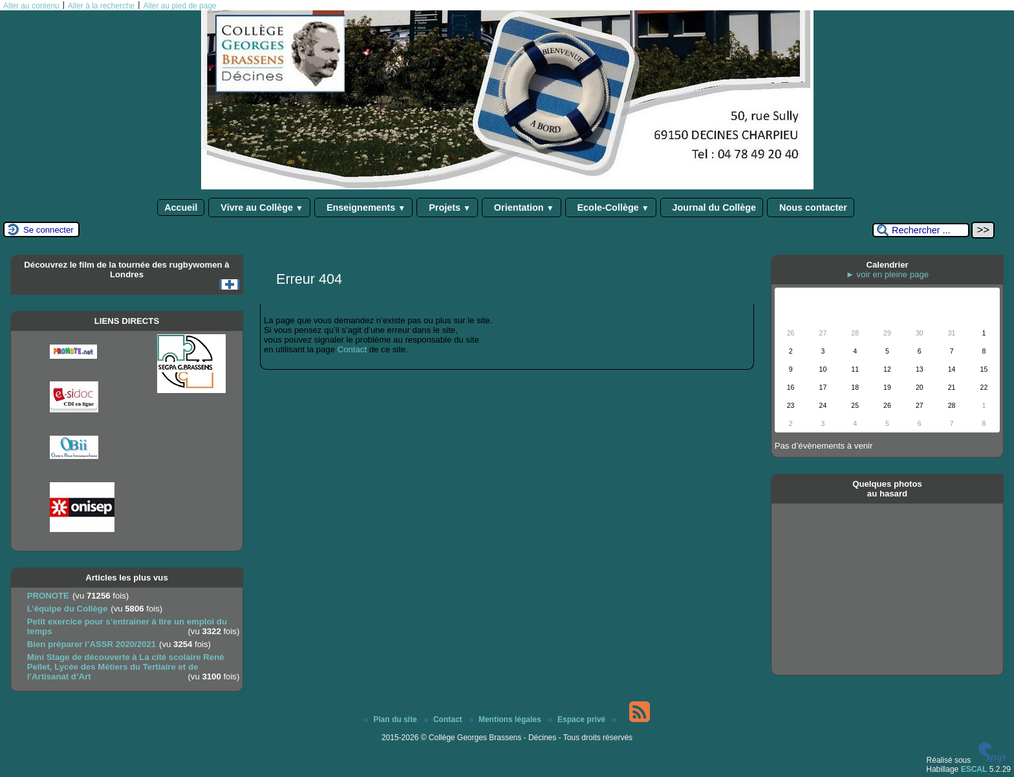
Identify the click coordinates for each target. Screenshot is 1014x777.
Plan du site (391, 719)
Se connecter (48, 230)
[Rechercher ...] (920, 230)
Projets (447, 207)
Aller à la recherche (101, 5)
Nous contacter (810, 207)
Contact (352, 349)
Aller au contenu (31, 5)
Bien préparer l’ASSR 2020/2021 (91, 644)
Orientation (521, 207)
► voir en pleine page (887, 274)
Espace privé (577, 719)
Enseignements (363, 207)
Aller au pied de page (179, 5)
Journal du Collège (712, 207)
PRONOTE (48, 596)
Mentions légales (506, 719)
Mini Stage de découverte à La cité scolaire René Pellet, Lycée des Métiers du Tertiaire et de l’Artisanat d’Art (125, 666)
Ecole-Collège (610, 207)
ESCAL (974, 769)
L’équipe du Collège (67, 608)
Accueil (180, 207)
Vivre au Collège (259, 207)
